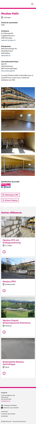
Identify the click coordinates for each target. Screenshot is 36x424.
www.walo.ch (5, 55)
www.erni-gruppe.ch (8, 40)
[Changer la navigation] (32, 4)
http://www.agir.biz (8, 71)
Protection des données (8, 414)
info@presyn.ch (5, 401)
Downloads (4, 416)
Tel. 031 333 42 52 (6, 399)
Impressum (4, 411)
